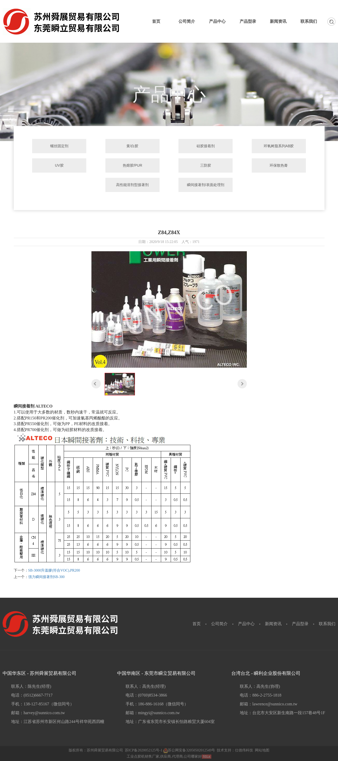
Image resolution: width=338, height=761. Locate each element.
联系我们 (327, 624)
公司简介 (219, 624)
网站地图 (262, 750)
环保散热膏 (276, 165)
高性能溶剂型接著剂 (133, 185)
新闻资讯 (273, 624)
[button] (96, 383)
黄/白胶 (133, 146)
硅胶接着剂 (205, 146)
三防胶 (204, 165)
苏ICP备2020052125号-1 (143, 750)
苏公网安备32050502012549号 (189, 750)
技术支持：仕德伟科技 (235, 750)
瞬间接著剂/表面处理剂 (204, 185)
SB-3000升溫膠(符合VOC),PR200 (54, 570)
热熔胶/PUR (133, 165)
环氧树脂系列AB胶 (276, 146)
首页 (196, 624)
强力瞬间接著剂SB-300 (46, 577)
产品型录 (300, 624)
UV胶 (62, 165)
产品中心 (246, 624)
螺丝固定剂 (62, 146)
